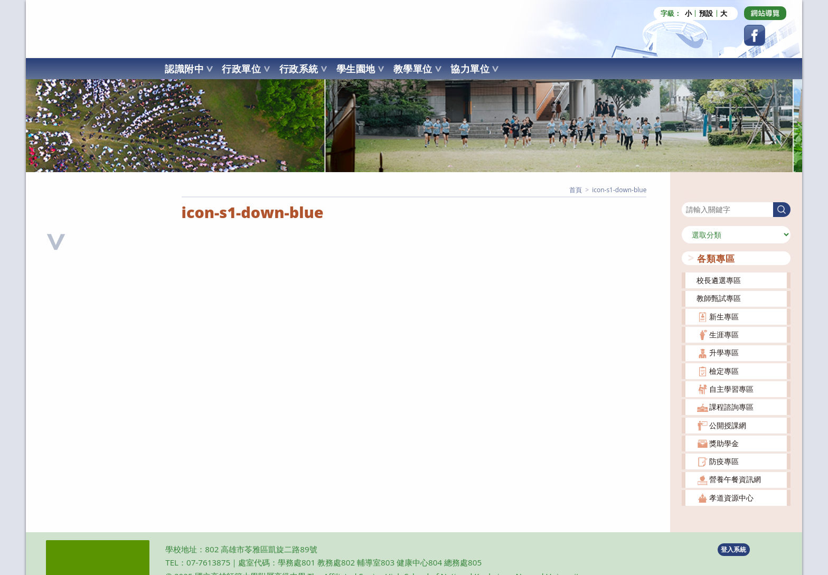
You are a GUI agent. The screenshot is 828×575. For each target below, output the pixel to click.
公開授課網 (727, 425)
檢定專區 (724, 370)
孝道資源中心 (731, 497)
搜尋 (689, 195)
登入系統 (733, 548)
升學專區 (724, 352)
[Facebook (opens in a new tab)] (754, 35)
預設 (706, 13)
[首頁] (575, 189)
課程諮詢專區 (731, 406)
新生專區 (724, 316)
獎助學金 (724, 443)
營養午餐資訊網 (735, 479)
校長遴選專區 (719, 280)
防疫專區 (724, 461)
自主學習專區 (731, 388)
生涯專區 (724, 334)
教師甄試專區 (719, 298)
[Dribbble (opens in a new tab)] (765, 13)
